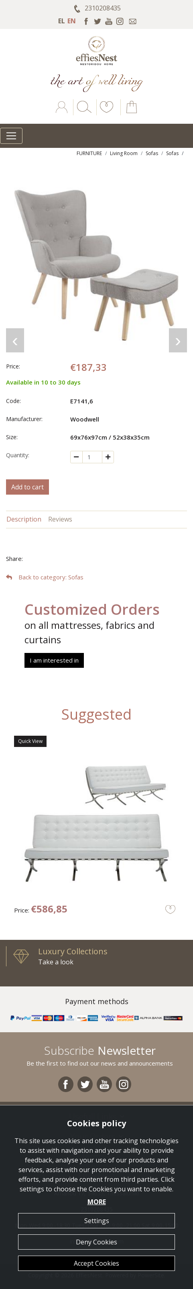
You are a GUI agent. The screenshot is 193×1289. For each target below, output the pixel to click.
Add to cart (27, 487)
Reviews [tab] (60, 519)
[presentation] (15, 340)
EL (61, 20)
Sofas (152, 153)
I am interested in (54, 660)
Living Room (124, 153)
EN (71, 20)
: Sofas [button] (44, 577)
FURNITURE (89, 153)
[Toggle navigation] (11, 136)
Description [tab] (23, 519)
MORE (96, 1201)
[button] (105, 113)
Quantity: (17, 455)
